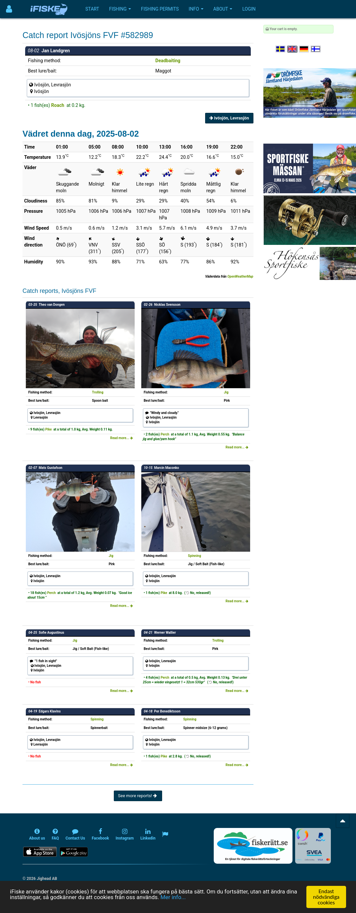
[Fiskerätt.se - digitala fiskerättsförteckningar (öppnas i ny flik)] (253, 846)
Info (196, 9)
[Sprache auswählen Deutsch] (304, 49)
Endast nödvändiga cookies (326, 897)
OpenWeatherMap (240, 276)
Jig (226, 392)
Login (248, 9)
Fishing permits (160, 9)
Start (92, 9)
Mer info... (173, 897)
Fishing (120, 9)
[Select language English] (292, 49)
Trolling (97, 392)
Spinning (194, 556)
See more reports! (138, 795)
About (223, 9)
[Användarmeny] (9, 9)
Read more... (121, 438)
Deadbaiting (168, 60)
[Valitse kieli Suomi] (316, 49)
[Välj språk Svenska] (281, 49)
